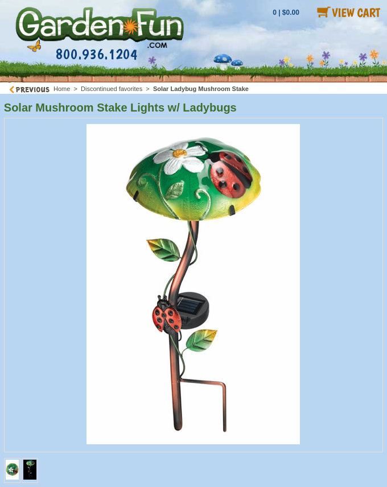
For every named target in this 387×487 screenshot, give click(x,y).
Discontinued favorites (111, 88)
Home (61, 88)
